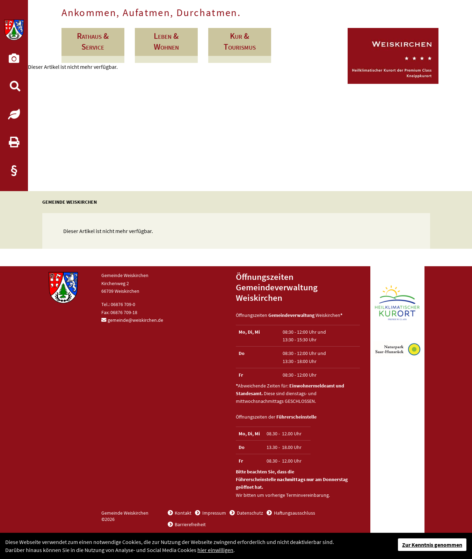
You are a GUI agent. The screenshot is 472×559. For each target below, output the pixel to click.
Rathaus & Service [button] (93, 41)
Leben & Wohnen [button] (166, 41)
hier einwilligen (215, 549)
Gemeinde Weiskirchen (69, 202)
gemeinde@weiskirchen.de (135, 320)
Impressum (213, 513)
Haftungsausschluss (294, 513)
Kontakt (182, 513)
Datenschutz (249, 513)
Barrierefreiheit (190, 524)
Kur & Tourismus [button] (240, 41)
